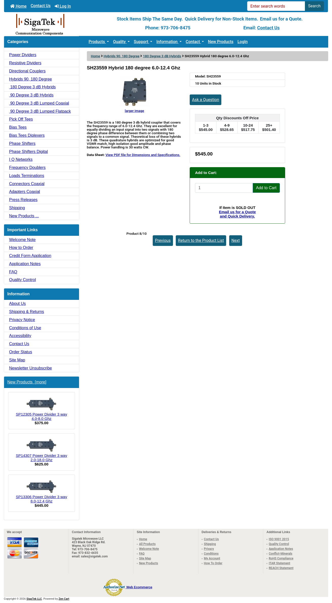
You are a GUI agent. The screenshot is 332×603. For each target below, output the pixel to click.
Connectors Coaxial (27, 184)
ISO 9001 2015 (279, 539)
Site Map (17, 360)
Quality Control (22, 280)
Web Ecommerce (139, 587)
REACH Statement (281, 568)
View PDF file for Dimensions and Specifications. (143, 155)
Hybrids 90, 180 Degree (122, 56)
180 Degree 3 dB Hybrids (162, 56)
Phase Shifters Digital (28, 151)
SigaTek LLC (34, 598)
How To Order (213, 563)
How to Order (21, 247)
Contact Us (41, 5)
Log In (63, 6)
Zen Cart (63, 598)
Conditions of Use (25, 328)
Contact (193, 41)
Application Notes (25, 264)
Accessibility (20, 336)
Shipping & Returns (26, 311)
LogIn (243, 41)
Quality (120, 41)
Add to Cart (266, 188)
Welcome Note (22, 240)
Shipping (17, 208)
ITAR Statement (279, 563)
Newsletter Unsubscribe (30, 368)
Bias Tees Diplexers (27, 135)
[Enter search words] (276, 6)
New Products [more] (26, 382)
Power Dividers (22, 55)
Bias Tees (18, 127)
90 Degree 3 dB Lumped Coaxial (39, 103)
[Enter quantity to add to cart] (224, 188)
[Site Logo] (58, 24)
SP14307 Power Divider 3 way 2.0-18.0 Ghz (41, 450)
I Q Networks (20, 159)
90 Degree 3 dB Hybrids (31, 95)
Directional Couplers (27, 71)
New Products (220, 41)
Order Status (20, 352)
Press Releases (23, 200)
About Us (17, 303)
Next (235, 240)
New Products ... (24, 216)
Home (18, 6)
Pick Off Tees (21, 119)
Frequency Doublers (27, 167)
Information (167, 41)
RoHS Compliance (281, 558)
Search (314, 6)
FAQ (13, 272)
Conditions (211, 553)
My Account (212, 558)
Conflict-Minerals (280, 553)
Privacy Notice (22, 320)
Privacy (209, 549)
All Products (147, 544)
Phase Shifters (22, 143)
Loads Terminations (26, 175)
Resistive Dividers (25, 63)
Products (97, 41)
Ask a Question (205, 99)
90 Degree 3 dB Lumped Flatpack (40, 111)
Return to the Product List (201, 240)
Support (141, 41)
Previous (163, 240)
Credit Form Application (30, 256)
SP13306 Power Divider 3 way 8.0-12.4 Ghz (41, 491)
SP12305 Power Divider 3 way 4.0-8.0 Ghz (41, 408)
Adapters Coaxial (24, 191)
